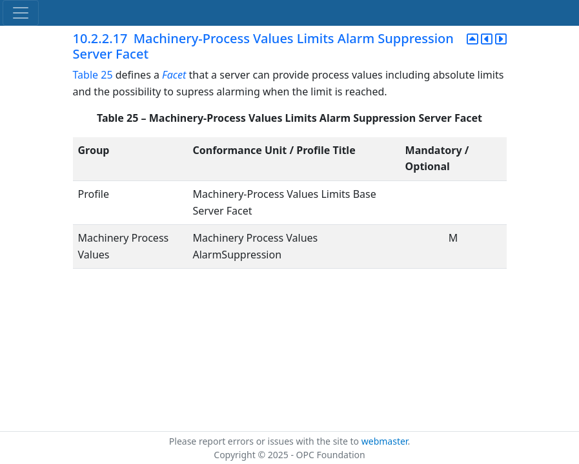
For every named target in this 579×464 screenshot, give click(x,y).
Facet (174, 75)
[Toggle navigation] (21, 13)
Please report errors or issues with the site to (265, 441)
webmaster (384, 441)
